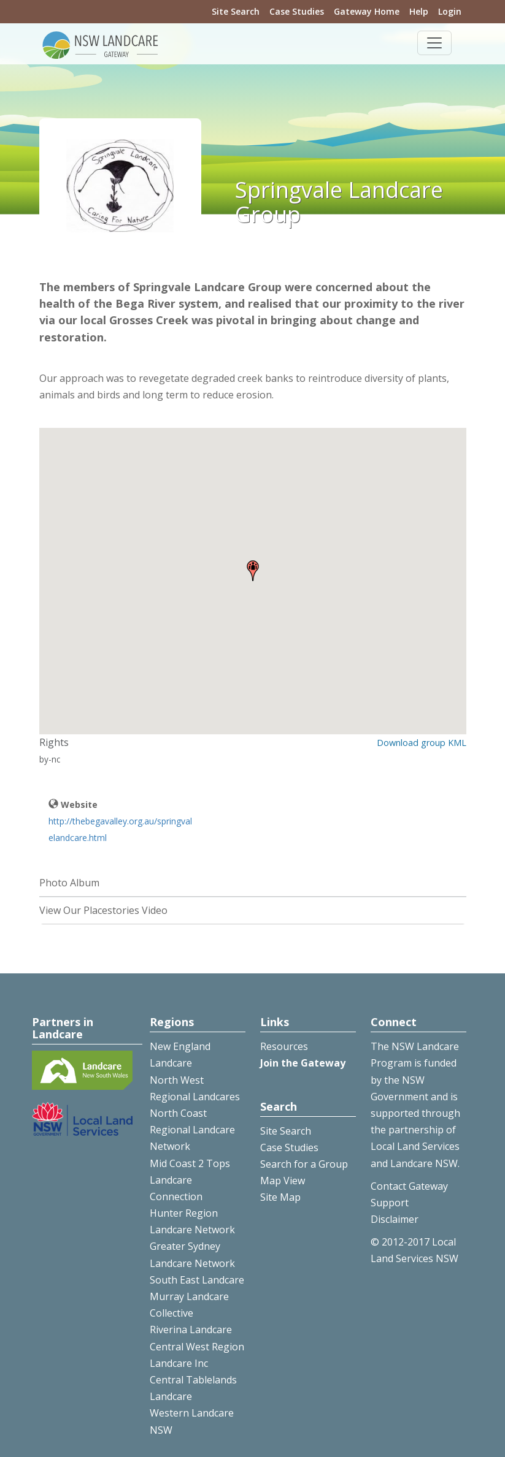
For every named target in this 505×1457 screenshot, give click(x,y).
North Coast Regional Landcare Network (192, 1129)
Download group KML (421, 742)
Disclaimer (394, 1219)
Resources (284, 1046)
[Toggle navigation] (434, 43)
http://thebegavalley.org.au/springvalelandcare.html (120, 829)
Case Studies (296, 11)
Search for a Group (304, 1164)
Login (449, 11)
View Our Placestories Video (103, 910)
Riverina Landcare (191, 1329)
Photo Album (69, 882)
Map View (282, 1180)
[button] (253, 570)
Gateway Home (366, 11)
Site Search (236, 11)
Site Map (280, 1197)
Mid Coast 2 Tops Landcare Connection (190, 1180)
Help (418, 11)
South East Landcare (197, 1280)
